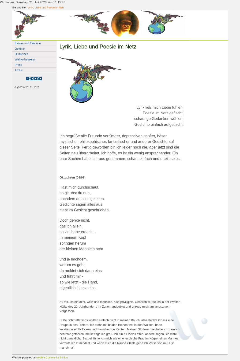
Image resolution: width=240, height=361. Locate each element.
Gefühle (20, 48)
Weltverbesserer (25, 59)
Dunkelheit (21, 54)
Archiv (19, 70)
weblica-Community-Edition (52, 357)
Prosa (18, 65)
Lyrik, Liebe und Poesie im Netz (46, 7)
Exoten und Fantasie (28, 43)
